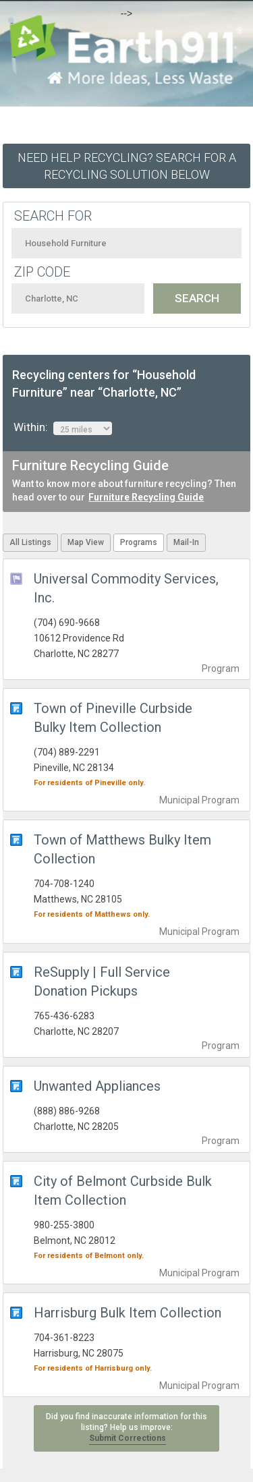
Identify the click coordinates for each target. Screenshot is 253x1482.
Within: (62, 427)
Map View (85, 542)
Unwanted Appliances (97, 1086)
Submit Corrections (127, 1438)
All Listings (30, 542)
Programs (138, 542)
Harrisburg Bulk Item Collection (127, 1313)
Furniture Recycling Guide (146, 497)
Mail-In (186, 542)
